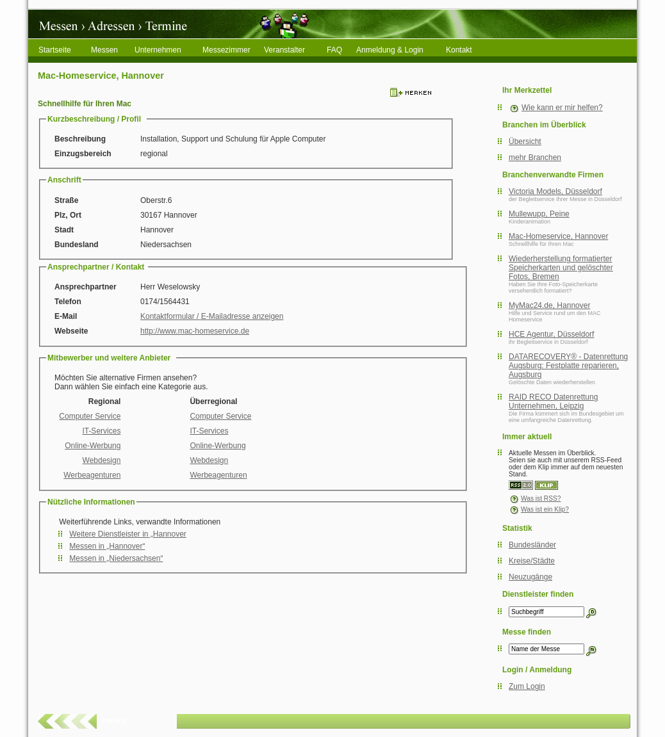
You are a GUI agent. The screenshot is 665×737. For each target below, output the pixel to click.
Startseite (54, 49)
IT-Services (101, 430)
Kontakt (459, 49)
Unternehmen (158, 49)
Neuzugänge (530, 576)
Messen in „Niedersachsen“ (116, 558)
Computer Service (89, 416)
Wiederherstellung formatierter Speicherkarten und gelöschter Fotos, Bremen (561, 267)
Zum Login (527, 686)
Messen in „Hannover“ (107, 546)
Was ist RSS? (535, 498)
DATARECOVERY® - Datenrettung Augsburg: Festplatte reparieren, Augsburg (568, 365)
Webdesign (102, 460)
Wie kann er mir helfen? (562, 107)
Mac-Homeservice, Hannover (558, 236)
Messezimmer (226, 49)
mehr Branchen (535, 157)
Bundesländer (532, 544)
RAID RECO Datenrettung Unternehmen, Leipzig (553, 401)
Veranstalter (284, 49)
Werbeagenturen (91, 475)
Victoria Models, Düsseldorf (555, 191)
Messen (104, 49)
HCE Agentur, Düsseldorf (551, 334)
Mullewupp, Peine (539, 213)
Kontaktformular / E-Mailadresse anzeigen (211, 316)
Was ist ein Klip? (539, 509)
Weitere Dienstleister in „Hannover (127, 534)
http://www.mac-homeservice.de (194, 331)
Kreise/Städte (532, 560)
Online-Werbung (92, 445)
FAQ (334, 49)
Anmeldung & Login (389, 49)
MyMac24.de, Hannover (549, 305)
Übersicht (525, 141)
